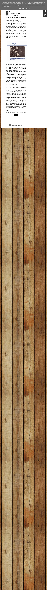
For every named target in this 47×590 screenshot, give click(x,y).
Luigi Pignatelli (23, 112)
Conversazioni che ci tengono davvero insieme (16, 13)
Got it (28, 8)
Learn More (21, 8)
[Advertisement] (34, 35)
